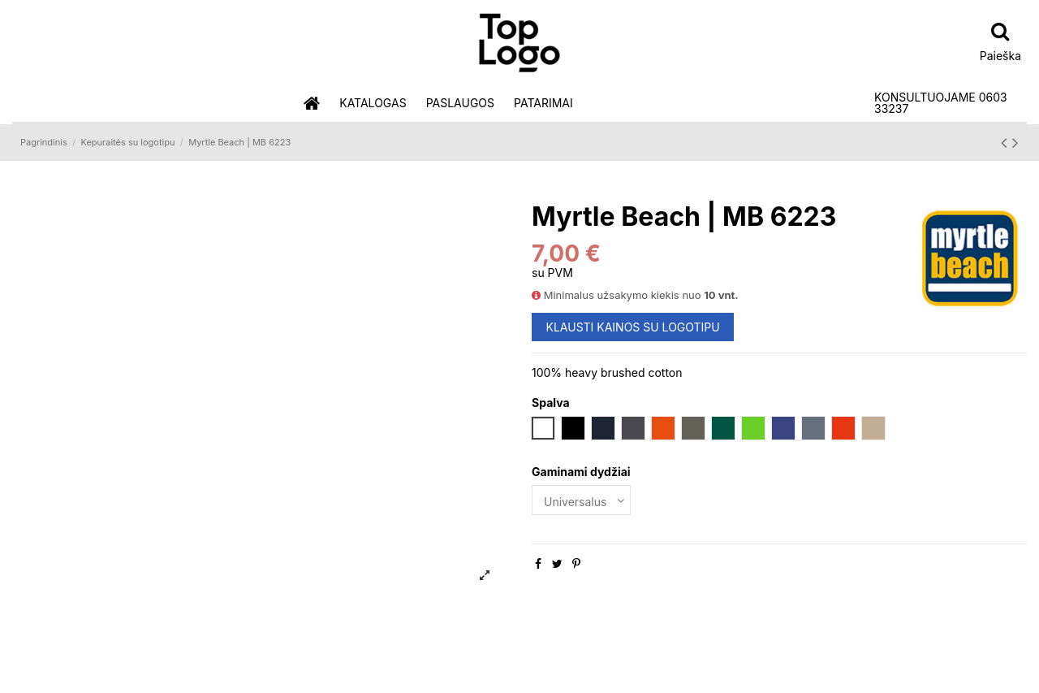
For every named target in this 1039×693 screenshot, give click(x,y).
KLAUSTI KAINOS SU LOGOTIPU (633, 327)
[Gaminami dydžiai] (581, 500)
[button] (373, 103)
